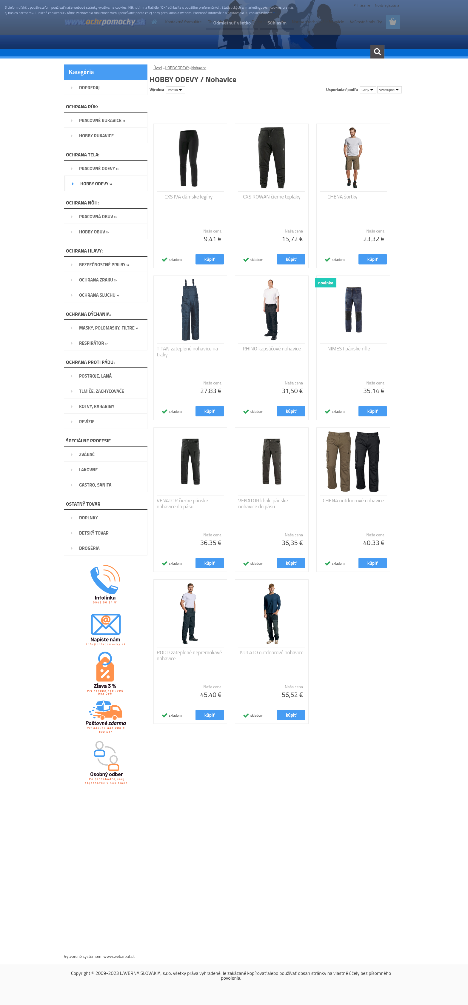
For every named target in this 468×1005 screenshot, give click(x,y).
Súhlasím (276, 22)
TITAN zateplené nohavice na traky (187, 352)
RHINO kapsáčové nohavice (272, 349)
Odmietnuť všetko (231, 22)
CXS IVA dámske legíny (188, 197)
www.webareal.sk (119, 956)
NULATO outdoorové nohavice (272, 652)
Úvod (157, 68)
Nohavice (198, 68)
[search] (377, 52)
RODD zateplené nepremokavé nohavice (189, 655)
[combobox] (368, 89)
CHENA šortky (342, 197)
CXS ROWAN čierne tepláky (272, 197)
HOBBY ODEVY (177, 68)
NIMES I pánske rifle (348, 349)
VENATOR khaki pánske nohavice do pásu (263, 504)
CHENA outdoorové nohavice (353, 501)
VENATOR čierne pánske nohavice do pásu (182, 504)
